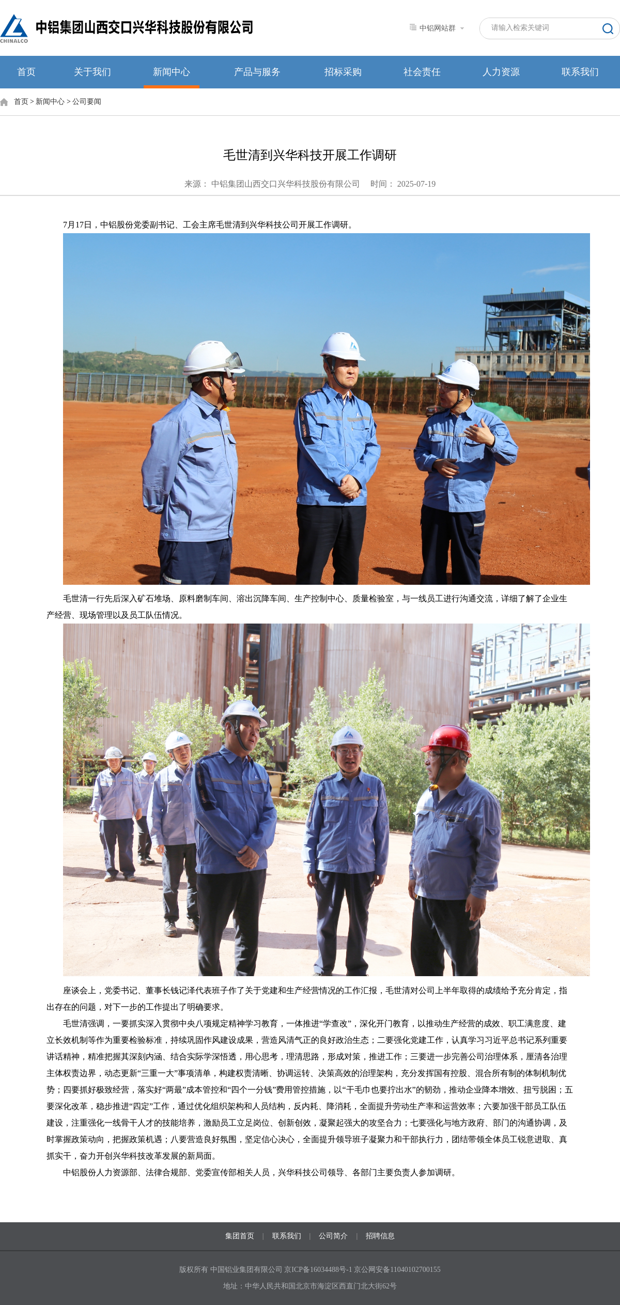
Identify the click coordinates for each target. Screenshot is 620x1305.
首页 (26, 72)
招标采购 (343, 72)
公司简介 (333, 1236)
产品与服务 (257, 72)
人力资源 (501, 72)
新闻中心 (171, 72)
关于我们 (92, 72)
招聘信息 (380, 1236)
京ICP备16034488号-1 (319, 1269)
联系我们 (580, 72)
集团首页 (239, 1236)
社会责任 (422, 72)
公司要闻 (86, 101)
